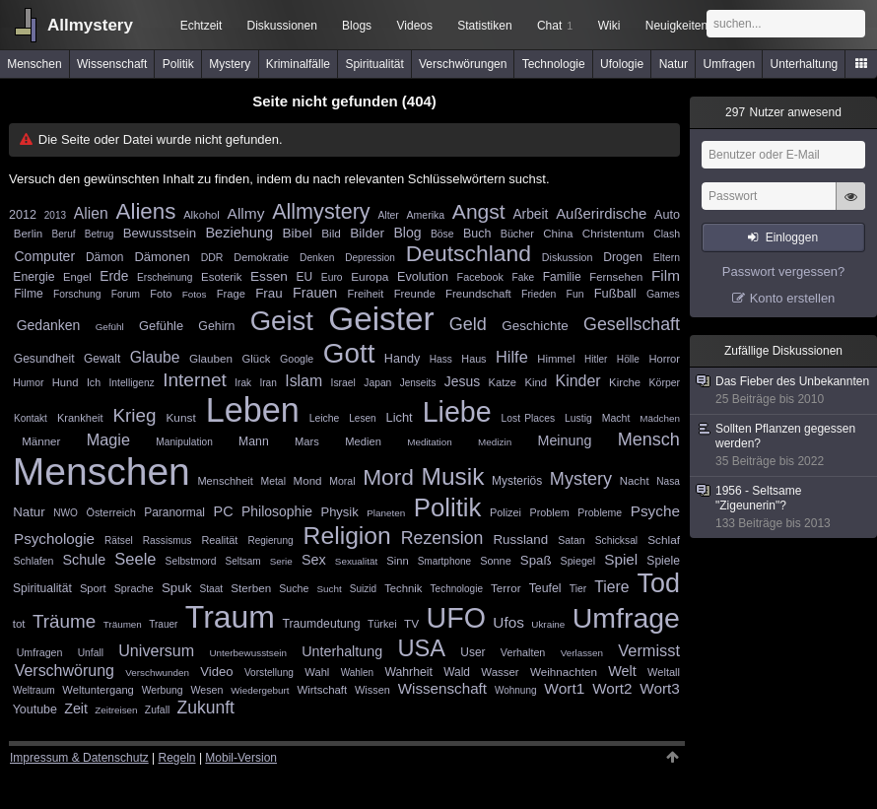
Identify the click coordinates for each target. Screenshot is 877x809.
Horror (664, 359)
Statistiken (484, 26)
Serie (281, 561)
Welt (622, 671)
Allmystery (90, 25)
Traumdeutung (321, 624)
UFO (456, 618)
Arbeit (530, 214)
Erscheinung (164, 277)
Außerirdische (601, 213)
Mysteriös (517, 481)
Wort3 (660, 688)
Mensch (649, 439)
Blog (407, 232)
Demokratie (261, 257)
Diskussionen (281, 26)
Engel (77, 277)
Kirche (625, 382)
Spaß (536, 560)
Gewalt (102, 359)
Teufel (545, 588)
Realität (219, 540)
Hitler (595, 359)
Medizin (494, 442)
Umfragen (730, 64)
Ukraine (548, 624)
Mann (253, 441)
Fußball (615, 293)
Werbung (162, 690)
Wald (456, 672)
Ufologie (621, 64)
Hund (65, 382)
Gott (349, 353)
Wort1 (564, 688)
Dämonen (161, 256)
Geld (468, 324)
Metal (273, 481)
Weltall (663, 672)
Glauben (211, 358)
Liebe (457, 412)
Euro (332, 277)
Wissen (372, 690)
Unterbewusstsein (248, 652)
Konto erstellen (793, 298)
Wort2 (612, 688)
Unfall (90, 652)
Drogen (622, 257)
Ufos (508, 622)
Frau (269, 293)
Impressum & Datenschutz (79, 758)
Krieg (135, 415)
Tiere (611, 586)
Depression (370, 257)
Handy (402, 359)
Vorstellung (269, 672)
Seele (135, 559)
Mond (308, 481)
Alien (91, 213)
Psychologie (54, 538)
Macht (616, 418)
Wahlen (357, 672)
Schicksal (616, 540)
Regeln (177, 758)
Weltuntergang (97, 690)
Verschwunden (157, 672)
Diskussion (567, 257)
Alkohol (201, 215)
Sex (314, 560)
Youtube (35, 709)
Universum (156, 650)
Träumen (122, 624)
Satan (571, 540)
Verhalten (523, 652)
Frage (231, 294)
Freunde (415, 294)
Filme (28, 294)
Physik (339, 512)
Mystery (229, 64)
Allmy (246, 213)
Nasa (668, 481)
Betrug (99, 234)
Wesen (206, 690)
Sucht (329, 588)
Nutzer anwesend (783, 112)
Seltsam (243, 561)
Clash (666, 233)
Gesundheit (44, 359)
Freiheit (366, 294)
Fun (575, 294)
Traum (230, 617)
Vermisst (649, 650)
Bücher (517, 233)
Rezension (442, 538)
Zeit (76, 708)
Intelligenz (132, 382)
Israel (343, 382)
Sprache (134, 588)
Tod (659, 583)
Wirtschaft (322, 690)
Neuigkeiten (676, 26)
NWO (65, 512)
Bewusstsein (159, 233)
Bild (331, 233)
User (472, 652)
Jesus (462, 381)
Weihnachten (563, 671)
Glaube (155, 357)
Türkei (382, 624)
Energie (33, 277)
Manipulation (184, 442)
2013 (55, 215)
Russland (520, 539)
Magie (108, 439)
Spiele (663, 561)
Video (216, 671)
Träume (64, 621)
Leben (253, 410)
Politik (178, 64)
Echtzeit (201, 26)
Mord (388, 477)
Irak (243, 382)
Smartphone (444, 561)
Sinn (397, 561)
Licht (399, 417)
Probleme (599, 512)
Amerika (426, 215)
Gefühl (110, 326)
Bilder (367, 233)
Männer (41, 441)
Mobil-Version (241, 758)
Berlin (28, 233)
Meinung (564, 440)
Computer (44, 256)
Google (296, 359)
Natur (673, 64)
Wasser (499, 672)
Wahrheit (408, 672)
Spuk (177, 587)
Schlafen (34, 561)
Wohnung (516, 690)
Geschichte (535, 325)
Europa (369, 277)
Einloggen (792, 237)
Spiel (621, 559)
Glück (256, 359)
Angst (479, 211)
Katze (503, 382)
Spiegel (578, 561)
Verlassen (582, 652)
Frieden (538, 294)
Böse (442, 234)
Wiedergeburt (260, 690)
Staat (211, 588)
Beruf (64, 234)
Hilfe (512, 357)
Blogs (356, 26)
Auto (667, 215)
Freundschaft (478, 294)
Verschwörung (64, 670)
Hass (441, 359)
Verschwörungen (462, 64)
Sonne (495, 561)
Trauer (163, 624)
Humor (28, 382)
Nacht (634, 481)
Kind (535, 382)
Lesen (362, 418)
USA (421, 648)
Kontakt (30, 418)
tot (19, 624)
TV (411, 624)
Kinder (577, 380)
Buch (477, 233)
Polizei (505, 512)
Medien (363, 441)
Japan (377, 382)
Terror (506, 587)
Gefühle (161, 325)
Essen (269, 276)
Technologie (553, 64)
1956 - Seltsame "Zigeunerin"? (784, 507)
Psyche (655, 511)
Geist (281, 320)
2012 (22, 215)
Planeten (386, 512)
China (558, 233)
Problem (550, 512)
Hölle (628, 359)
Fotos (194, 294)
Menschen (34, 64)
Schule (84, 560)
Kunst (180, 418)
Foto (160, 294)
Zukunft (206, 707)
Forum (125, 294)
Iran (267, 382)
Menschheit (225, 481)
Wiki (609, 26)
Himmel (555, 359)
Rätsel (118, 540)
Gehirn (216, 326)
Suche (293, 588)
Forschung (77, 294)
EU (305, 277)
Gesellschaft (631, 324)
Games (663, 294)
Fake (523, 277)
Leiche (324, 418)
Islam (303, 380)
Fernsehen (615, 277)
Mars (307, 441)
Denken (317, 257)
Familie (562, 277)
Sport (93, 588)
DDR (212, 257)
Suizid (363, 588)
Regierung (270, 540)
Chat (555, 26)
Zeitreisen (116, 710)
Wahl (316, 672)
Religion (347, 535)
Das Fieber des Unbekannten (784, 390)
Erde (114, 276)
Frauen (315, 293)
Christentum (613, 233)
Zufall (157, 710)
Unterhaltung (805, 64)
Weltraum (34, 690)
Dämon (105, 257)
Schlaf (663, 540)
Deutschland (468, 253)
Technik (403, 588)
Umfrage (626, 618)
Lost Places (528, 418)
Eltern (666, 257)
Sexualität (356, 561)
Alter (387, 215)
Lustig (578, 418)
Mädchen (660, 418)
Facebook (480, 277)
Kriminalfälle (298, 64)
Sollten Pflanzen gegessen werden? (784, 445)
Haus (473, 359)
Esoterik (221, 277)
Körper (665, 382)
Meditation (429, 442)
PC (224, 511)
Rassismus (167, 540)
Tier (578, 588)
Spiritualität (374, 64)
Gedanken (49, 325)
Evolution (422, 277)
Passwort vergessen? (783, 271)
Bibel (296, 233)
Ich (94, 382)
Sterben (251, 587)
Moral (342, 481)
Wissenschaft (112, 64)
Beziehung (239, 232)
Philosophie (276, 511)
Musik (453, 476)
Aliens (146, 211)
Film (665, 275)
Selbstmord (191, 561)
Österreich (110, 512)
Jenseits (418, 382)
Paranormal (174, 512)
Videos (415, 26)
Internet (195, 380)
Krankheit (80, 418)
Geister (381, 319)
